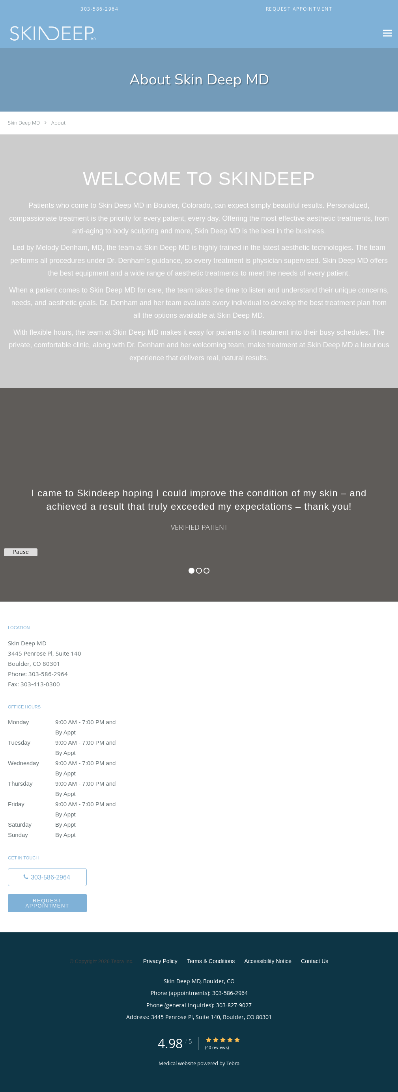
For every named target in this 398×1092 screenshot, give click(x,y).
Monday (65, 722)
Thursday (65, 784)
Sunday (65, 835)
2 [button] (199, 570)
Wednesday (65, 763)
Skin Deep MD (24, 122)
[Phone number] (47, 877)
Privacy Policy (160, 961)
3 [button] (206, 570)
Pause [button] (21, 551)
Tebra (232, 1063)
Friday (65, 804)
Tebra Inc (121, 961)
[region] (199, 487)
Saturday (65, 825)
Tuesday (65, 743)
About (58, 122)
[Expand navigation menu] (387, 33)
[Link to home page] (50, 33)
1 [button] (191, 570)
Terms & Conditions (211, 961)
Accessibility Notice (267, 961)
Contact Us (314, 961)
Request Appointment (47, 903)
